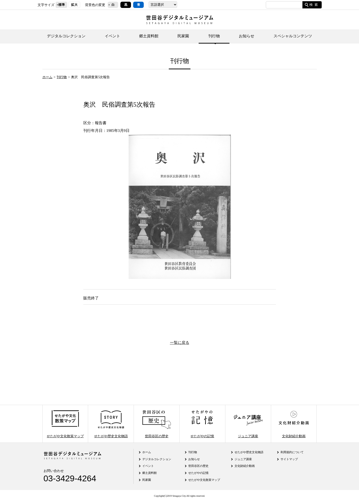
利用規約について (292, 452)
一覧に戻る (179, 343)
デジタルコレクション (66, 36)
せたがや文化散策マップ (65, 424)
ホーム (47, 77)
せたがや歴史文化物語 (111, 424)
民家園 (183, 36)
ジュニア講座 (248, 424)
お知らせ (246, 36)
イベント (112, 36)
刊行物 (214, 36)
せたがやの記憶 (202, 424)
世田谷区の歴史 (156, 424)
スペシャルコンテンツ (293, 36)
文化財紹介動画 (294, 424)
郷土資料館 (148, 36)
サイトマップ (289, 459)
